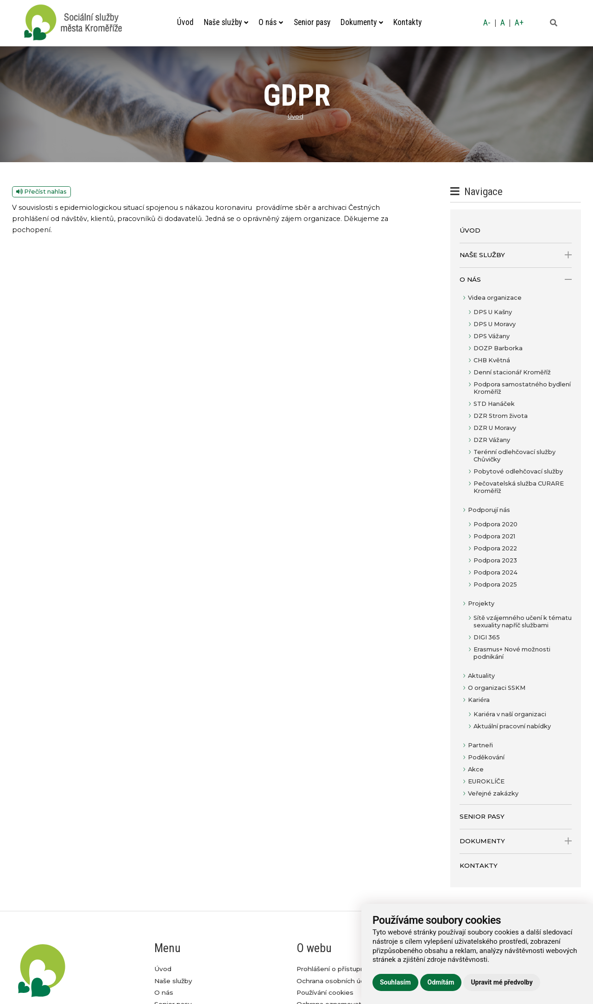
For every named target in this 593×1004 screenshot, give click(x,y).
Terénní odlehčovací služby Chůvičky (514, 455)
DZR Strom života (500, 415)
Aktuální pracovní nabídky (512, 726)
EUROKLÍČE (486, 781)
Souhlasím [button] (395, 982)
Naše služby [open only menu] (516, 255)
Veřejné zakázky (493, 793)
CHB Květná (491, 360)
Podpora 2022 (495, 548)
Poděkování (486, 757)
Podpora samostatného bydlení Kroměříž (522, 388)
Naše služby (226, 22)
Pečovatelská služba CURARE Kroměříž (518, 487)
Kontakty (407, 22)
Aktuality (481, 675)
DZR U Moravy (494, 427)
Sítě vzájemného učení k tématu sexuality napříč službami (522, 621)
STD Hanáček (494, 403)
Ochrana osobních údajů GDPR (346, 981)
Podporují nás (489, 509)
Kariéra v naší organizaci (509, 714)
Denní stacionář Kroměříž (512, 372)
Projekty (481, 603)
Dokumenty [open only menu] (516, 841)
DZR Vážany (491, 439)
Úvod (185, 22)
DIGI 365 (486, 637)
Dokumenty (362, 22)
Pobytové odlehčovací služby (518, 471)
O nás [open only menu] (516, 280)
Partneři (480, 745)
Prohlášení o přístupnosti (336, 968)
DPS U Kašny (492, 312)
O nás (271, 22)
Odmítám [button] (441, 982)
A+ (519, 22)
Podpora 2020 (495, 524)
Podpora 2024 (495, 572)
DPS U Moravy (494, 324)
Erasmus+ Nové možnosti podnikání (511, 653)
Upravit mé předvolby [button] (501, 982)
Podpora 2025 (495, 584)
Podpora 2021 (494, 536)
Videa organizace (495, 297)
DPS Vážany (491, 336)
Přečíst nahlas (41, 191)
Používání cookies (324, 992)
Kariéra (479, 699)
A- (487, 22)
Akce (476, 769)
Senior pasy (312, 22)
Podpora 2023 (495, 560)
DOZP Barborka (498, 348)
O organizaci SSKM (496, 687)
